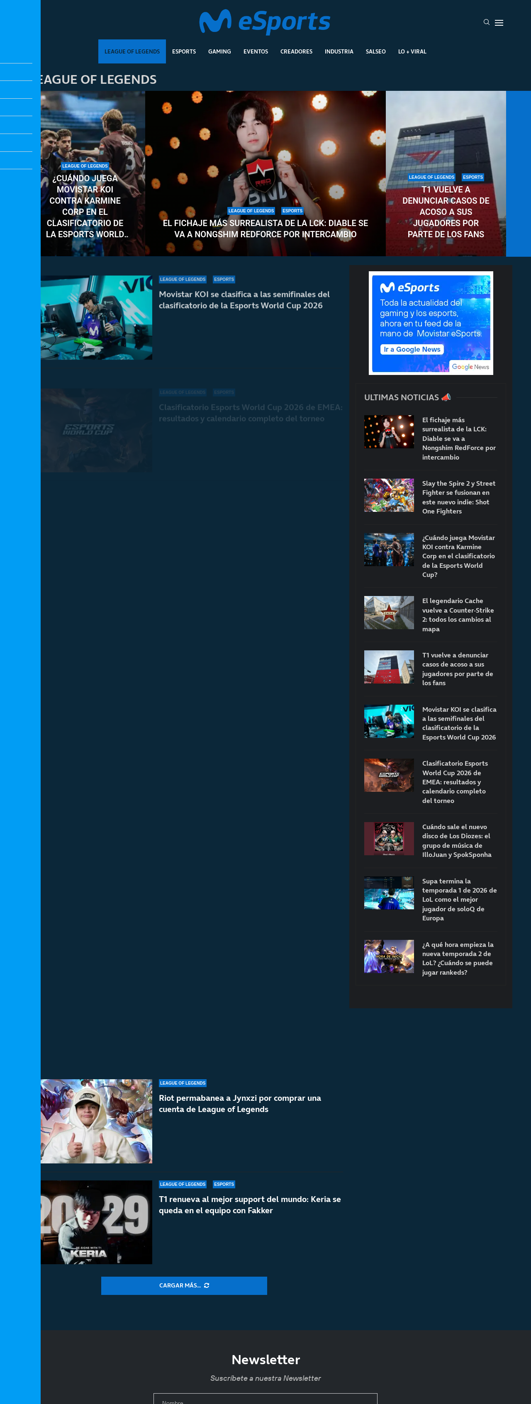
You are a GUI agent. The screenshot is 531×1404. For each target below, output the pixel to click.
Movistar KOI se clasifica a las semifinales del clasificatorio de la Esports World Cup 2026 (459, 723)
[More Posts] (184, 1286)
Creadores (296, 51)
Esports (184, 51)
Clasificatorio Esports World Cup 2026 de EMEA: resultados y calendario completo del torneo (455, 782)
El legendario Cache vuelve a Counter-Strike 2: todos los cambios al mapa (458, 614)
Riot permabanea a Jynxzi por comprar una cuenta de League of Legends (240, 1122)
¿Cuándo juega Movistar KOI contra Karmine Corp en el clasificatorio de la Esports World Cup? (85, 206)
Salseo (376, 51)
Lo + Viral (412, 51)
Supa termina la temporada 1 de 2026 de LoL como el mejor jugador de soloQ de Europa (459, 899)
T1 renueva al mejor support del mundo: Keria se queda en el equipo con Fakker (250, 1214)
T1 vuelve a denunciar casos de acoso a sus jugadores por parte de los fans (446, 212)
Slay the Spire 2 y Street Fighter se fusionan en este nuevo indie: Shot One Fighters (459, 497)
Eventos (256, 51)
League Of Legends (132, 51)
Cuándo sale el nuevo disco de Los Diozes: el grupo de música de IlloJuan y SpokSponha (457, 840)
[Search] (486, 23)
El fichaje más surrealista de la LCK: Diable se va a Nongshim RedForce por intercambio (265, 228)
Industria (339, 51)
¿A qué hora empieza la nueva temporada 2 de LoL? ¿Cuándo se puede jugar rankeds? (458, 958)
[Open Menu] (499, 23)
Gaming (219, 51)
